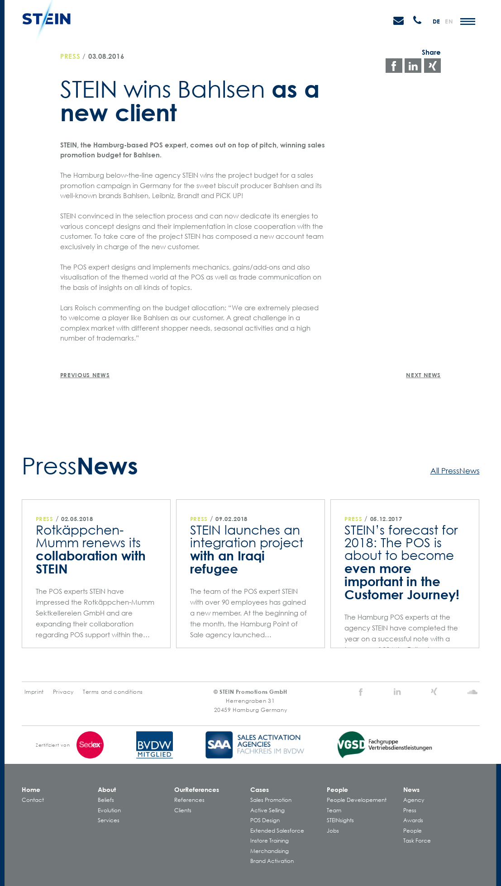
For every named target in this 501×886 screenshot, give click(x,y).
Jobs (333, 830)
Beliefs (106, 799)
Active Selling (267, 810)
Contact (33, 799)
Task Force (417, 840)
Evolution (109, 810)
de (436, 21)
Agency (413, 799)
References (189, 799)
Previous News (85, 375)
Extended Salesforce (277, 830)
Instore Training (269, 840)
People (337, 789)
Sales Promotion (270, 799)
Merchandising (269, 851)
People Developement (356, 799)
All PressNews (455, 470)
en (449, 21)
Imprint (34, 691)
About (107, 789)
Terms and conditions (113, 691)
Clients (182, 810)
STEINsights (340, 820)
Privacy (63, 691)
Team (334, 810)
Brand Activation (272, 861)
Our (196, 789)
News (411, 789)
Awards (413, 820)
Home (31, 789)
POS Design (265, 820)
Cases (259, 789)
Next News (423, 375)
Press (70, 56)
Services (108, 820)
